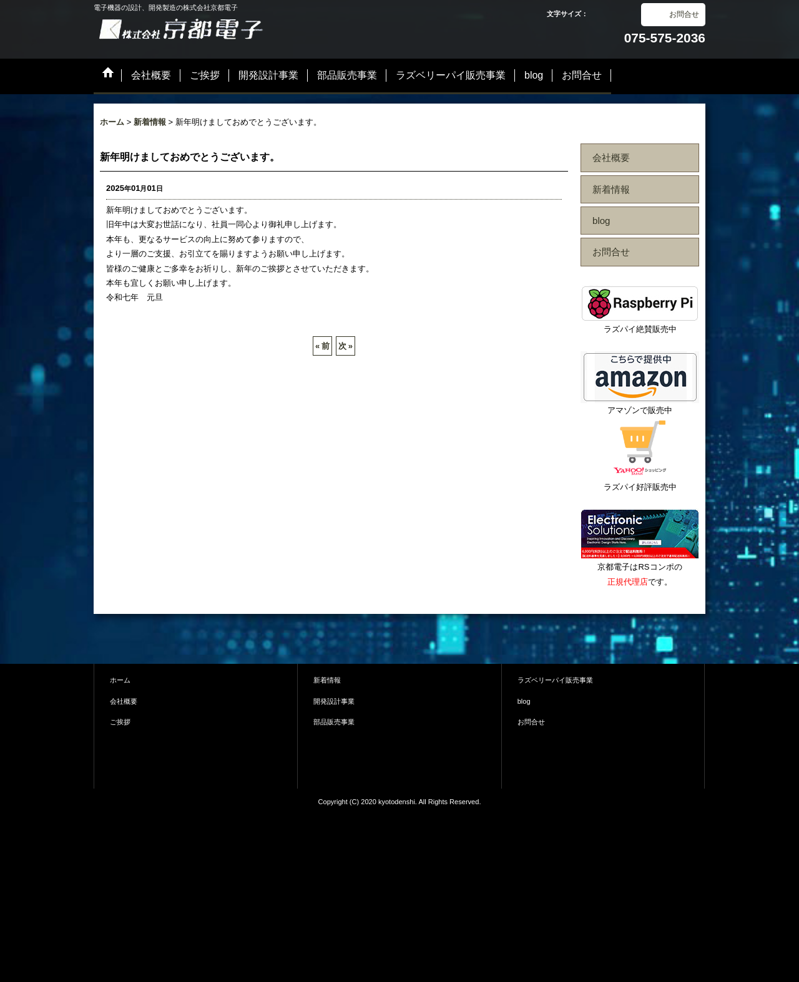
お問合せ (684, 14)
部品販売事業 (334, 722)
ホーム (120, 680)
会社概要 (611, 157)
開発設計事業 (334, 701)
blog (601, 220)
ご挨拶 (120, 722)
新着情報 (611, 189)
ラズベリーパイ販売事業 (555, 680)
